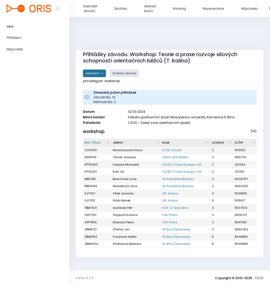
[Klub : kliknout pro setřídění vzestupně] (185, 142)
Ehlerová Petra (123, 222)
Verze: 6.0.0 (85, 278)
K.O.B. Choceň (172, 150)
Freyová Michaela (126, 164)
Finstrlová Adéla (125, 237)
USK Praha (169, 215)
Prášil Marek (122, 200)
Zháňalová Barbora (127, 244)
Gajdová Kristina (125, 215)
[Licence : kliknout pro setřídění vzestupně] (222, 142)
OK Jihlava (170, 193)
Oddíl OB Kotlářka (175, 157)
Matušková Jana (125, 186)
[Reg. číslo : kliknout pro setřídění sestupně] (97, 142)
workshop (94, 131)
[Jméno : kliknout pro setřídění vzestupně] (136, 142)
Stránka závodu (124, 73)
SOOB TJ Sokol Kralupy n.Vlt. (182, 164)
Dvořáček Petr (123, 208)
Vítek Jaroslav (123, 193)
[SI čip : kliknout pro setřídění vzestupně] (244, 142)
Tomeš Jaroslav (124, 157)
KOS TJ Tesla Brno (175, 208)
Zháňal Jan (121, 229)
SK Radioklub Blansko (178, 179)
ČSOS (259, 278)
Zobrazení (93, 73)
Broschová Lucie (125, 179)
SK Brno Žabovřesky (176, 229)
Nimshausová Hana (127, 150)
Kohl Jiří (118, 172)
